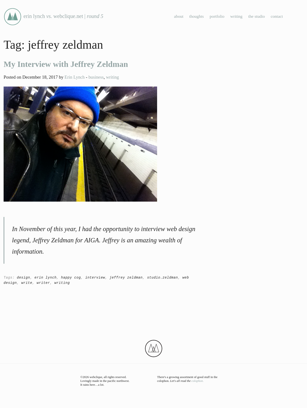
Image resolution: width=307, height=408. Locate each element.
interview (95, 278)
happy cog (71, 278)
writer (43, 283)
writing (236, 16)
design (23, 278)
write (26, 283)
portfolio (217, 16)
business (96, 77)
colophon (197, 381)
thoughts (196, 16)
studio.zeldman (162, 278)
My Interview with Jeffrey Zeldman (66, 64)
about (178, 16)
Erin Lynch (75, 77)
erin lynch (46, 278)
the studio (256, 16)
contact (277, 16)
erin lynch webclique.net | (53, 16)
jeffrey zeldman (126, 278)
